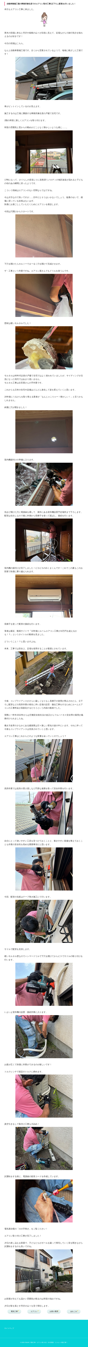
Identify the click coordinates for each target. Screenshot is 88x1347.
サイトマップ (9, 1328)
